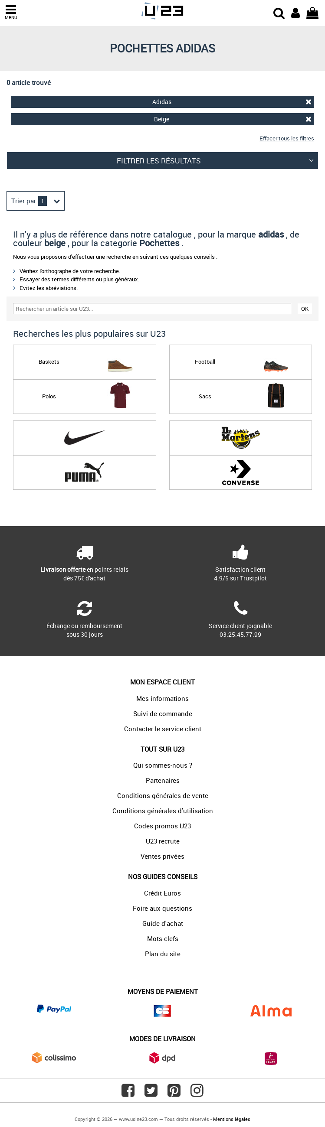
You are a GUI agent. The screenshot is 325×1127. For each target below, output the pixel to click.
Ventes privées (162, 856)
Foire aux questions (162, 908)
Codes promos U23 (162, 825)
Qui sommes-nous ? (162, 765)
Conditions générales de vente (162, 795)
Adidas (232, 102)
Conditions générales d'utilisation (162, 810)
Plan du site (163, 953)
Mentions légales (231, 1119)
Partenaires (163, 780)
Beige (233, 119)
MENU (11, 12)
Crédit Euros (162, 893)
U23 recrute (163, 841)
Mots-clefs (162, 938)
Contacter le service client (162, 728)
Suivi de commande (162, 713)
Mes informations (162, 698)
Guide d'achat (162, 923)
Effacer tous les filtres (286, 138)
